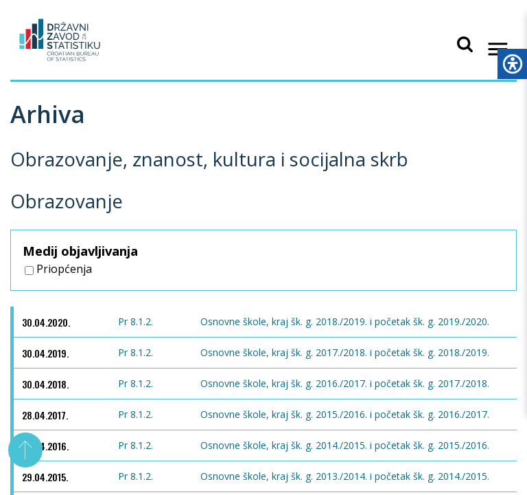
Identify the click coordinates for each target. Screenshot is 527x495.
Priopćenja (58, 268)
